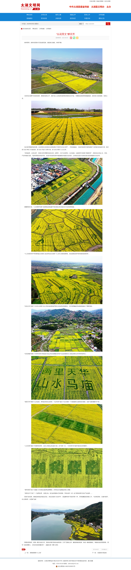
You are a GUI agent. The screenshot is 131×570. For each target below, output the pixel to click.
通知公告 (102, 18)
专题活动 (87, 18)
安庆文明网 (107, 1)
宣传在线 (44, 18)
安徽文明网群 (99, 1)
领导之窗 (58, 14)
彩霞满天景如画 (102, 552)
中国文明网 (92, 1)
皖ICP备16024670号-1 (57, 561)
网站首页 (29, 14)
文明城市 (48, 28)
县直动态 (73, 18)
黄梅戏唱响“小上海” (35, 552)
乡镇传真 (58, 18)
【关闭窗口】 (104, 549)
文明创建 (102, 14)
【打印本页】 (96, 549)
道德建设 (29, 18)
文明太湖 (44, 14)
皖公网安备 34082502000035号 (66, 566)
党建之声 (73, 14)
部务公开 (87, 14)
